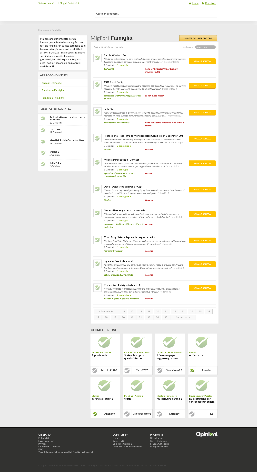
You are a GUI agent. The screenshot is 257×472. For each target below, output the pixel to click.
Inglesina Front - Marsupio (119, 261)
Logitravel (55, 129)
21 (166, 311)
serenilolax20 (174, 370)
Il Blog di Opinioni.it (68, 3)
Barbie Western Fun (115, 55)
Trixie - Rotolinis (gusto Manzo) (122, 284)
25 (200, 311)
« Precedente (106, 311)
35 (165, 317)
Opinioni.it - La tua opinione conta (63, 13)
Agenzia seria (99, 355)
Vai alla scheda (202, 61)
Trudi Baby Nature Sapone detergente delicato (131, 237)
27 (97, 317)
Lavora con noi (46, 441)
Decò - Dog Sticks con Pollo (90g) (123, 186)
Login (195, 2)
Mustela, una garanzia (169, 398)
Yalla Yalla (55, 163)
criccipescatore (142, 413)
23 (183, 311)
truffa (127, 398)
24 (191, 311)
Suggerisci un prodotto (198, 38)
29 (114, 317)
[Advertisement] (63, 194)
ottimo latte (196, 355)
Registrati (210, 2)
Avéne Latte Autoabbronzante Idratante (67, 118)
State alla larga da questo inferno (134, 357)
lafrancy (174, 413)
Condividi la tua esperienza (127, 446)
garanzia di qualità (102, 398)
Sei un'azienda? (46, 3)
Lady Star (109, 108)
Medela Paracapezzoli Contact (121, 159)
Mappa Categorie (159, 443)
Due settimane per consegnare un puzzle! (202, 400)
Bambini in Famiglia (53, 90)
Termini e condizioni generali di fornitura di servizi (65, 452)
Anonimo (207, 370)
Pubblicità (43, 438)
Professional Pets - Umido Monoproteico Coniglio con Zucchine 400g (143, 135)
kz (211, 413)
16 (123, 311)
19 (149, 311)
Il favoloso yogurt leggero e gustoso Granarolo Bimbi (167, 357)
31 (131, 317)
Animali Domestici (52, 82)
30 (123, 317)
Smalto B (54, 151)
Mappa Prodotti (159, 446)
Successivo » (183, 317)
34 (157, 317)
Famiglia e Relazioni (53, 97)
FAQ (40, 449)
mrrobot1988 (109, 370)
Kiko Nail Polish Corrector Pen (66, 140)
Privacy (42, 443)
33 (148, 317)
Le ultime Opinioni (122, 443)
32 (140, 317)
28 (106, 317)
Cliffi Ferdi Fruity (114, 82)
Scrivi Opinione (158, 441)
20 (157, 311)
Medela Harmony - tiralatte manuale (124, 210)
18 (140, 311)
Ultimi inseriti (157, 438)
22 (174, 311)
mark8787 (142, 370)
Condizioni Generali (49, 446)
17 (131, 311)
